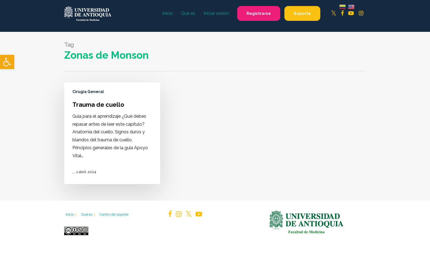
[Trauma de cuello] (112, 133)
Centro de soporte (113, 214)
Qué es (88, 214)
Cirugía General (88, 91)
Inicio (71, 214)
